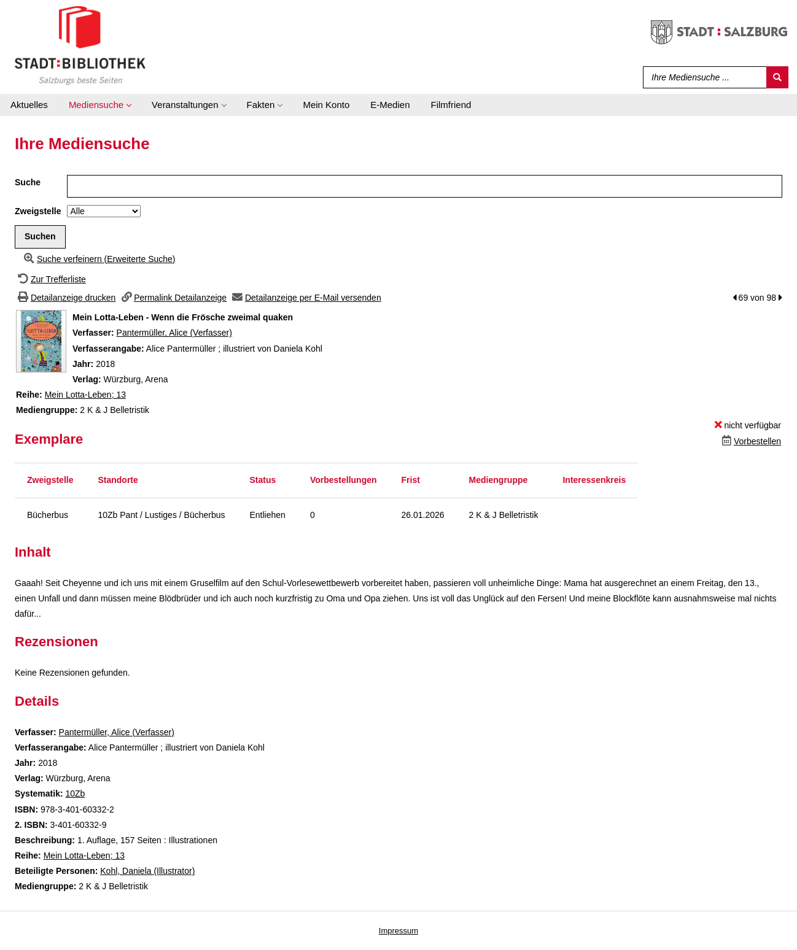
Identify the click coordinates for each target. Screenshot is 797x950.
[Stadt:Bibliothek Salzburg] (80, 45)
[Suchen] (777, 77)
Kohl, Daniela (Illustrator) (147, 871)
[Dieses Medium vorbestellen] (750, 441)
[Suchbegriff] (702, 77)
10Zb (75, 793)
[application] (100, 105)
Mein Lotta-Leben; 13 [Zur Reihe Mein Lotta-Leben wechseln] (85, 395)
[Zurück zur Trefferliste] (50, 279)
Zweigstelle (38, 211)
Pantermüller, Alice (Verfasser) (174, 333)
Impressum (398, 930)
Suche (28, 182)
